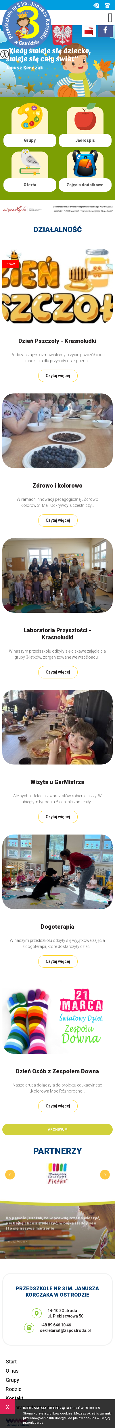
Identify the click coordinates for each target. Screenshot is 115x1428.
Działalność (58, 230)
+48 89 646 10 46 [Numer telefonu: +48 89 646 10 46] (55, 1325)
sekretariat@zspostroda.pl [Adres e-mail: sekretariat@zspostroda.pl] (65, 1330)
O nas (12, 1371)
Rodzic (14, 1389)
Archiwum (58, 1130)
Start (11, 1362)
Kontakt (14, 1398)
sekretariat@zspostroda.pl (96, 5)
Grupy (12, 1380)
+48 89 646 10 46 (107, 5)
